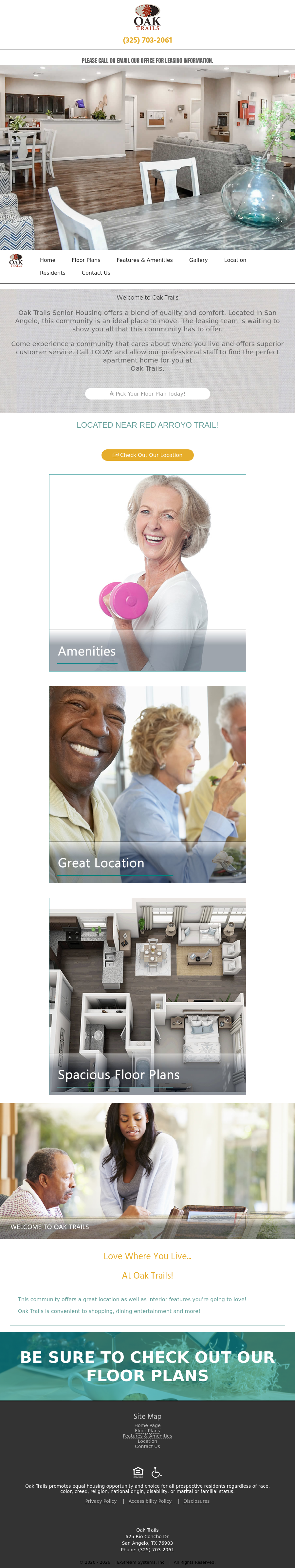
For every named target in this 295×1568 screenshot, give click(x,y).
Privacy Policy (101, 1501)
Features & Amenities (145, 260)
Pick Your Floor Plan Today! (148, 394)
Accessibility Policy (150, 1501)
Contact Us (96, 273)
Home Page (147, 1425)
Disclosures (196, 1501)
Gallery (198, 260)
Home (47, 260)
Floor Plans (86, 260)
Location (235, 260)
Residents (52, 273)
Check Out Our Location (148, 455)
